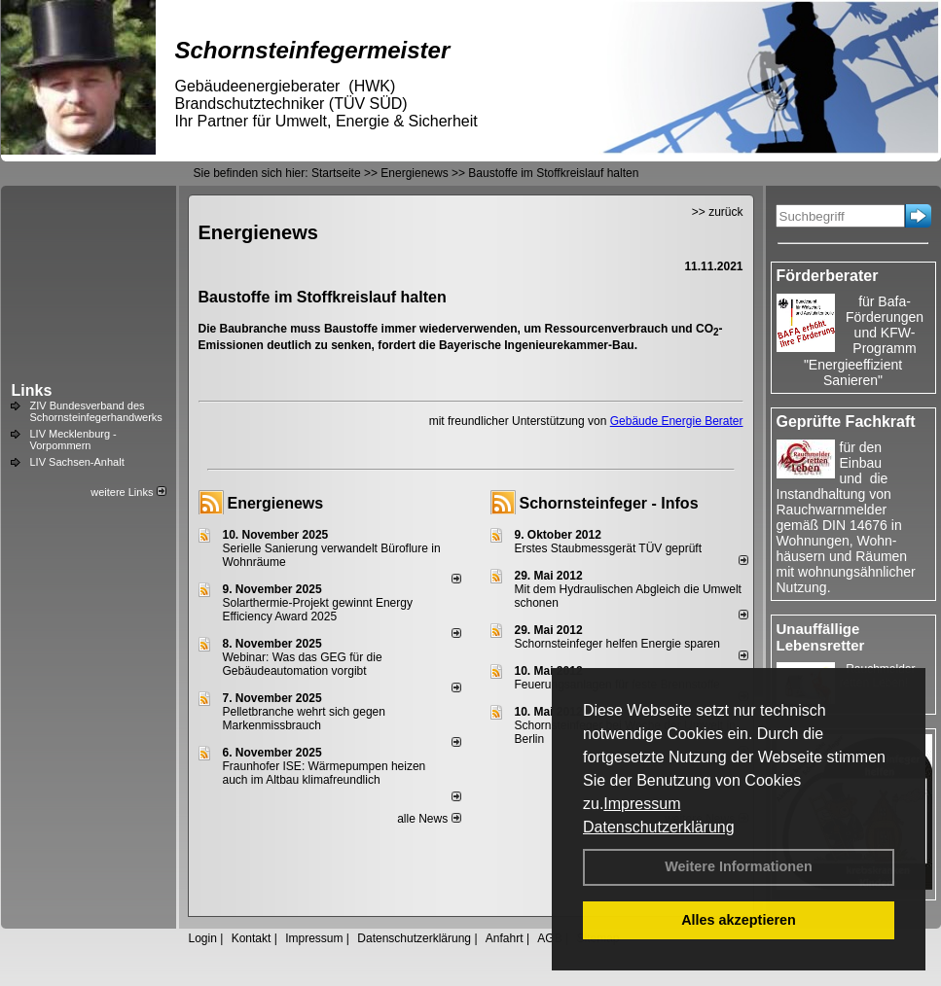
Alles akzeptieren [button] (738, 920)
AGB (549, 938)
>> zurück (717, 212)
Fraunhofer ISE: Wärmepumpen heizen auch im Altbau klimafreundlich (324, 773)
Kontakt (251, 938)
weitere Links (127, 492)
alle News (428, 819)
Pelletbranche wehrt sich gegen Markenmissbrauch (304, 718)
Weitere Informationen (739, 866)
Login (203, 938)
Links (32, 390)
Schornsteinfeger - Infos (609, 503)
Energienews (276, 503)
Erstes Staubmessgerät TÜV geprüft (609, 548)
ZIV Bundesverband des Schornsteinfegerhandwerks (96, 411)
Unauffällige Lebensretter (821, 636)
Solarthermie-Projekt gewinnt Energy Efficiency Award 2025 (318, 609)
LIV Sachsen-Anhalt (77, 462)
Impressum (641, 803)
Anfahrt (505, 938)
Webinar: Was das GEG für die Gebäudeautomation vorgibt (302, 664)
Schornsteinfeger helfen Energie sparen (617, 644)
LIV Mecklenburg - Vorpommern (73, 439)
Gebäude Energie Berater (676, 421)
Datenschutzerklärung (659, 827)
